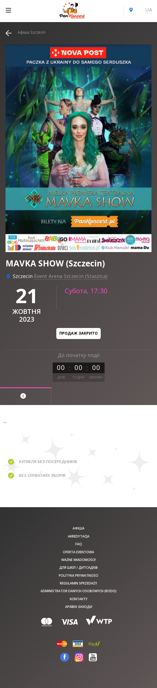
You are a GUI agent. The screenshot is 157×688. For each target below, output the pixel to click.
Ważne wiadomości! (78, 559)
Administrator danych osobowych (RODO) (78, 591)
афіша (78, 528)
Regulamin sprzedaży (78, 583)
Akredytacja (78, 536)
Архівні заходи (78, 606)
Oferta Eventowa (78, 552)
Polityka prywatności (78, 575)
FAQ (78, 544)
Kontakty (78, 599)
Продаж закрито (78, 333)
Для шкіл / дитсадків (78, 567)
